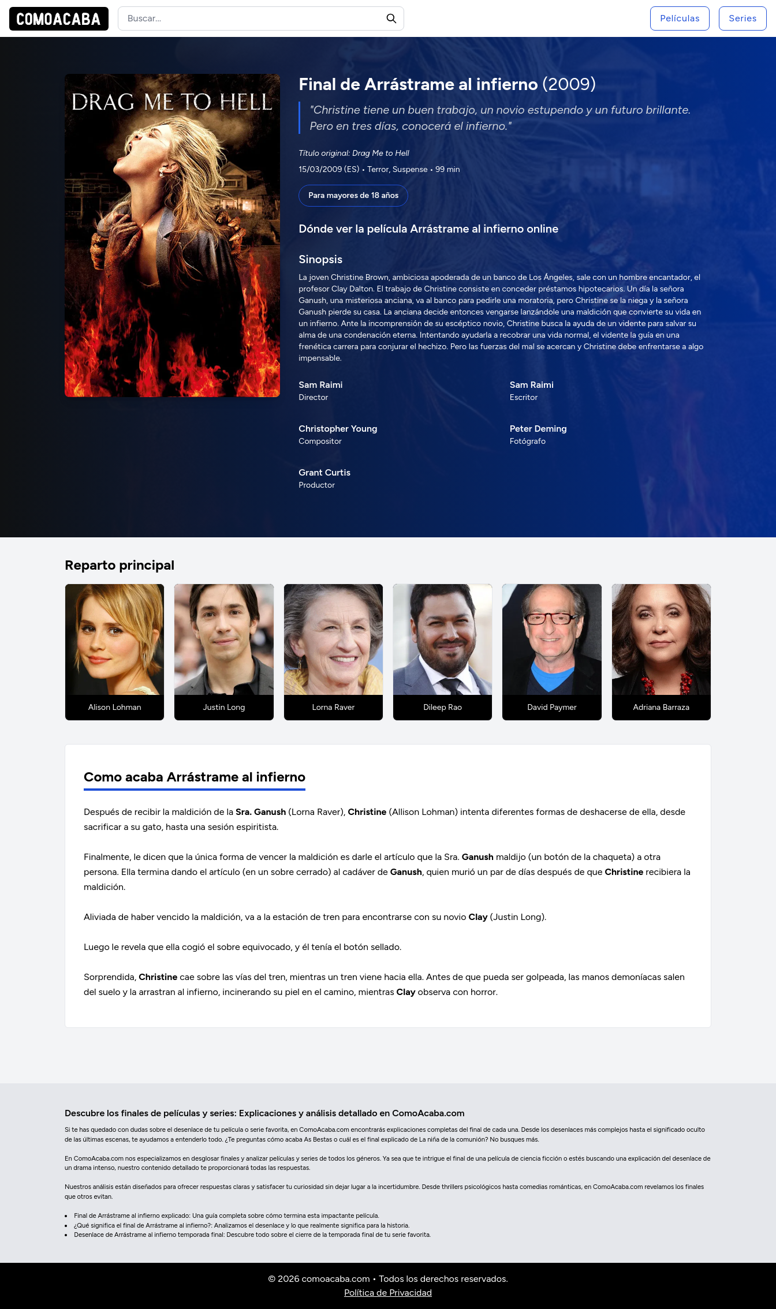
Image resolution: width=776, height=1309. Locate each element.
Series (743, 18)
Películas (680, 18)
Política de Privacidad (388, 1292)
